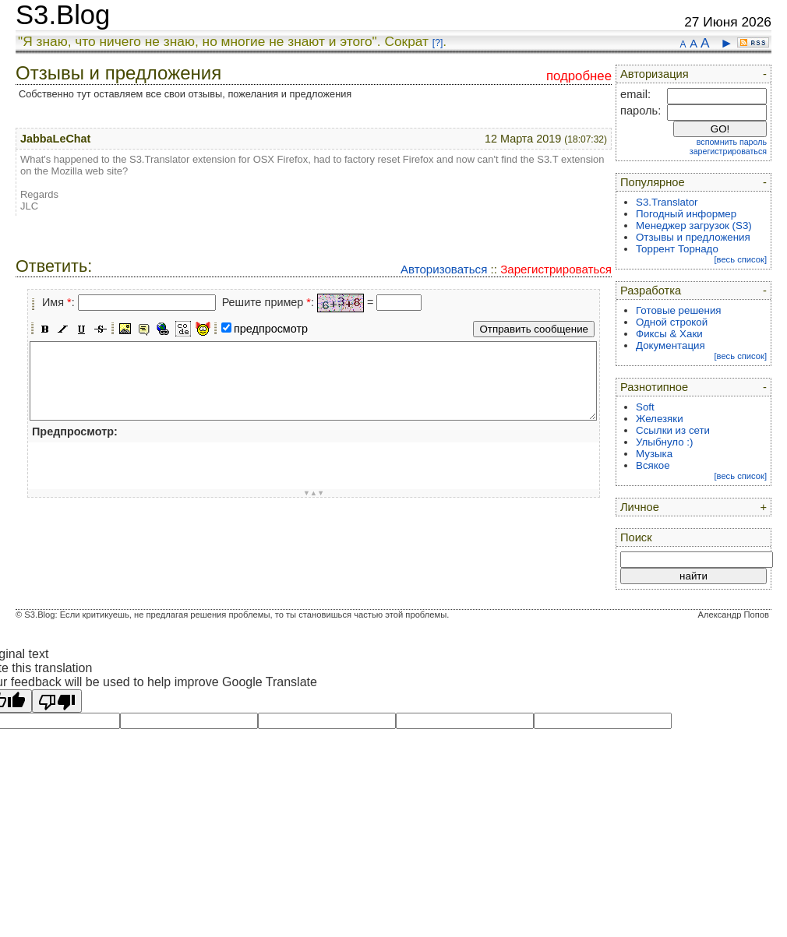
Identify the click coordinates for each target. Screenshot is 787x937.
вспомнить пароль (732, 141)
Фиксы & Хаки (669, 334)
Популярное (652, 182)
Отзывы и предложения (693, 237)
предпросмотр (271, 328)
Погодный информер (686, 214)
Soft (645, 407)
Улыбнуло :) (664, 442)
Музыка (654, 454)
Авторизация (654, 74)
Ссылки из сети (673, 430)
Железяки (659, 418)
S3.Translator (667, 202)
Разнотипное (654, 387)
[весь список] (740, 259)
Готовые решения (679, 310)
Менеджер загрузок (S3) (694, 225)
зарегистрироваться (728, 151)
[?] (437, 42)
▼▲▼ (314, 493)
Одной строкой (672, 322)
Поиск (636, 537)
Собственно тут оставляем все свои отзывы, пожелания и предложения (185, 94)
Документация (670, 345)
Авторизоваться (444, 269)
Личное (639, 507)
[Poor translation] (57, 701)
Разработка (650, 290)
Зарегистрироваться (556, 269)
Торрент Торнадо (677, 249)
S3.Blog (63, 15)
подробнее (579, 76)
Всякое (653, 465)
